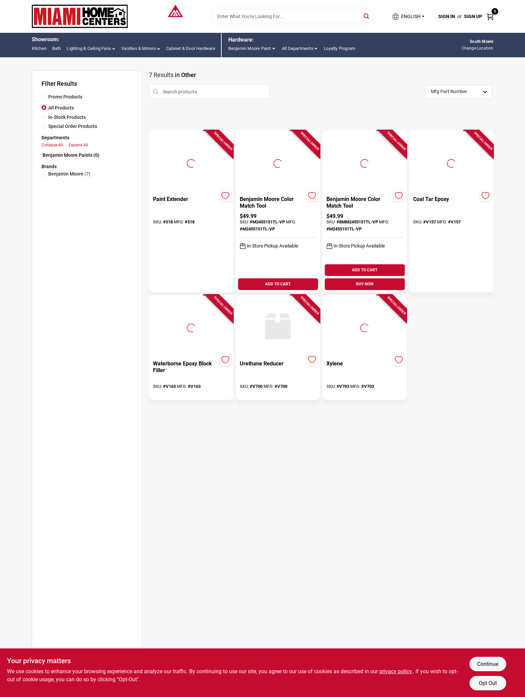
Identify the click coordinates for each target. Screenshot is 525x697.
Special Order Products (72, 126)
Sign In (446, 16)
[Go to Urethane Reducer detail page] (277, 327)
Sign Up (473, 16)
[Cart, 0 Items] (490, 16)
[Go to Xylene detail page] (364, 327)
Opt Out (488, 683)
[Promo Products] (44, 96)
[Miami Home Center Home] (80, 16)
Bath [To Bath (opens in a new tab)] (56, 48)
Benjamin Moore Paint (249, 48)
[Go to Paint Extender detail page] (191, 162)
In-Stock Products (67, 117)
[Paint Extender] (185, 199)
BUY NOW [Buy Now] (365, 284)
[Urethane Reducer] (272, 363)
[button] (408, 16)
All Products (61, 108)
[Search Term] (292, 16)
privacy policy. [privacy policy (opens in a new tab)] (396, 671)
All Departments (297, 48)
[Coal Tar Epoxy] (445, 199)
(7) (69, 174)
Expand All (78, 145)
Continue (487, 664)
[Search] (367, 15)
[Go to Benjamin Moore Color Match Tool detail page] (278, 162)
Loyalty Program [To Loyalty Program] (339, 48)
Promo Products (65, 96)
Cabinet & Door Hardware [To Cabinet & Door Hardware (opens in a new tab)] (190, 48)
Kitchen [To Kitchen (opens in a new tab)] (39, 48)
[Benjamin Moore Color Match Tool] (272, 202)
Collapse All (52, 145)
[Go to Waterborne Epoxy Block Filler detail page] (191, 327)
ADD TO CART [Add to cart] (278, 284)
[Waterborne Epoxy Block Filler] (185, 367)
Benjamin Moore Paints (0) (71, 155)
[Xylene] (358, 363)
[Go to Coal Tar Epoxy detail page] (451, 162)
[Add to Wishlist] (225, 195)
